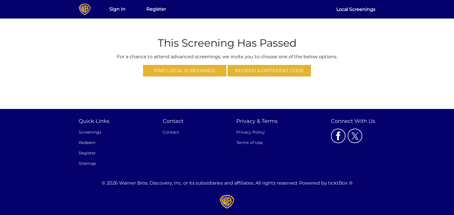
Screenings (90, 132)
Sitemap (87, 163)
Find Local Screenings (184, 70)
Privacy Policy (250, 132)
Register (156, 9)
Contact (171, 132)
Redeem (87, 142)
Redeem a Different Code (269, 70)
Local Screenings (355, 9)
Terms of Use (249, 142)
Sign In (117, 9)
